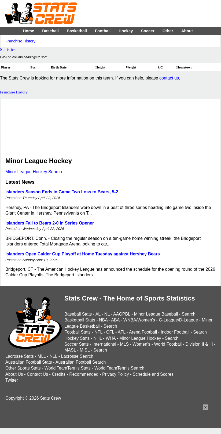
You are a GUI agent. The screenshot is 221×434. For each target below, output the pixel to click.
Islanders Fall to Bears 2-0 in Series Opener (49, 223)
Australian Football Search (81, 362)
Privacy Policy (115, 374)
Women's (141, 344)
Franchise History (20, 41)
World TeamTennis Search (119, 368)
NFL (98, 332)
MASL (70, 350)
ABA (115, 320)
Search (189, 314)
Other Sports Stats (23, 368)
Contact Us (37, 374)
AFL (122, 332)
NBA (103, 320)
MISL (85, 350)
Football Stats (77, 332)
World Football (168, 344)
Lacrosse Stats (19, 356)
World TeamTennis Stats (68, 368)
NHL (97, 338)
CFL (110, 332)
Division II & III (199, 344)
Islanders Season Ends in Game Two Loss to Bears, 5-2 (61, 192)
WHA (110, 338)
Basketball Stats (79, 320)
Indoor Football (175, 332)
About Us (14, 374)
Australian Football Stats (28, 362)
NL (107, 314)
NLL (53, 356)
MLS (124, 344)
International (104, 344)
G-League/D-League (178, 320)
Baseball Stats (78, 314)
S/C (160, 67)
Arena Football (143, 332)
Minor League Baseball (156, 314)
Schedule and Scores (153, 374)
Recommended (83, 374)
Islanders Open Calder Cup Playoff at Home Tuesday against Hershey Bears (82, 254)
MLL (42, 356)
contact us (169, 78)
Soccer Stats (76, 344)
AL (98, 314)
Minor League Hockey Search (33, 171)
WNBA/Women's (139, 320)
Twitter (11, 380)
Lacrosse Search (77, 356)
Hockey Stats (77, 338)
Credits (58, 374)
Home (28, 30)
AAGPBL (121, 314)
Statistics (8, 49)
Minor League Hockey (140, 338)
